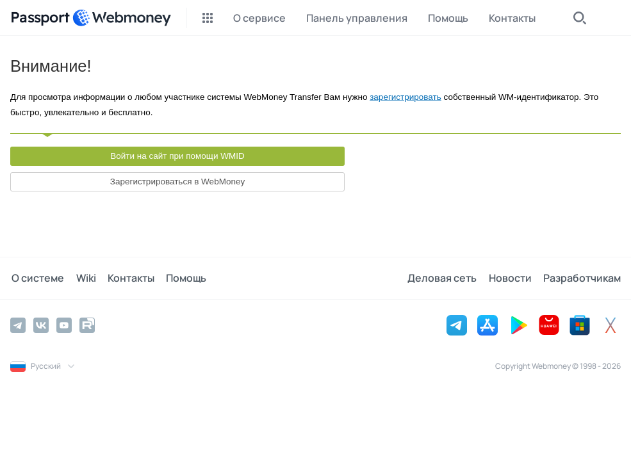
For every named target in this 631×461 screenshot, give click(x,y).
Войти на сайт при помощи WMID (177, 156)
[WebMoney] (121, 18)
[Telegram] (18, 324)
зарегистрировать (405, 97)
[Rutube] (87, 324)
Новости (511, 278)
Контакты (126, 278)
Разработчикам (582, 278)
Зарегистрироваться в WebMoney (177, 181)
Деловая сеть (445, 278)
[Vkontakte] (41, 324)
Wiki (83, 278)
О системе (36, 278)
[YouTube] (64, 324)
